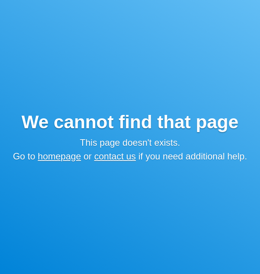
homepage (59, 156)
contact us (115, 156)
